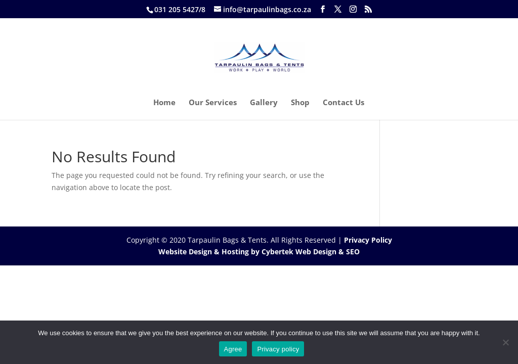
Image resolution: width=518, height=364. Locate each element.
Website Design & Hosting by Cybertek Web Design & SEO (259, 251)
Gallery (264, 103)
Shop (300, 103)
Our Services (213, 103)
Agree (233, 349)
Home (164, 103)
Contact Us (343, 103)
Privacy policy (278, 349)
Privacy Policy (368, 240)
